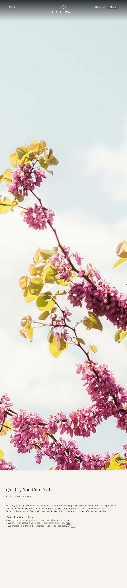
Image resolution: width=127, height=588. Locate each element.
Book (113, 6)
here (68, 521)
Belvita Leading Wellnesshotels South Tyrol (78, 506)
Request (100, 7)
